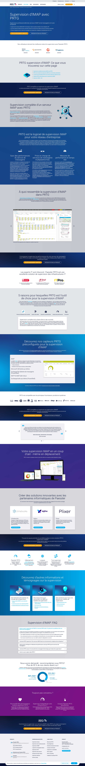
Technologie (22, 7)
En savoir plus (15, 527)
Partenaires (43, 4)
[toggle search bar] (74, 4)
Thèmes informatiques (16, 7)
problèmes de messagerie (15, 112)
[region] (42, 763)
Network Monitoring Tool (61, 602)
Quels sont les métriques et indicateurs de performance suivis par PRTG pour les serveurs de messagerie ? (39, 645)
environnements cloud (23, 118)
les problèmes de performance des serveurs (63, 163)
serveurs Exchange (39, 116)
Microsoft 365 (44, 170)
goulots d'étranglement (19, 178)
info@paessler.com (65, 746)
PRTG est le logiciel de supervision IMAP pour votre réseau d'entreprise (46, 72)
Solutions (26, 4)
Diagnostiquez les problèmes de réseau (27, 197)
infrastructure (36, 115)
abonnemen (71, 561)
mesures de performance (24, 169)
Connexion (67, 1)
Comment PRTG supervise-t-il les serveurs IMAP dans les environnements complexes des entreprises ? (41, 641)
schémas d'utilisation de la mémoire (64, 167)
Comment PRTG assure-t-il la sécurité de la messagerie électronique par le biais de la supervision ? (40, 648)
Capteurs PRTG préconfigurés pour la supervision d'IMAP (44, 76)
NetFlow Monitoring (61, 604)
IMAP (16, 361)
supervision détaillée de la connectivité (39, 175)
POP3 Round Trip (38, 605)
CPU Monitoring (60, 605)
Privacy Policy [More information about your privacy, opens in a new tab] (43, 763)
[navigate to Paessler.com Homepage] (13, 4)
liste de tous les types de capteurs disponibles (51, 385)
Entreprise (54, 1)
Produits (20, 4)
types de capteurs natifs (35, 350)
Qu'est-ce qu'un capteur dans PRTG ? (27, 652)
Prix (31, 4)
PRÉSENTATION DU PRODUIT (39, 33)
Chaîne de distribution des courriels (23, 312)
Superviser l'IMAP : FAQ (37, 78)
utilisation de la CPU (64, 166)
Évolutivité (66, 312)
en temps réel (35, 199)
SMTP (26, 323)
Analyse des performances (58, 312)
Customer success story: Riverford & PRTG (20, 603)
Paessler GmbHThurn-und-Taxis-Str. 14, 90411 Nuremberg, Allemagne (67, 743)
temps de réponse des (15, 166)
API (55, 303)
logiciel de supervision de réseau (16, 175)
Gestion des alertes (35, 312)
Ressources (36, 4)
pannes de (30, 301)
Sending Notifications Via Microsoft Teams (20, 605)
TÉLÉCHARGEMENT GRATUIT (19, 33)
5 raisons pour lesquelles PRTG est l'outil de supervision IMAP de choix (46, 74)
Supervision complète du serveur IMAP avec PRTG (43, 71)
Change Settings (65, 763)
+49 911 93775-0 (65, 748)
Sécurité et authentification (46, 312)
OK (74, 763)
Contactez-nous (61, 1)
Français (73, 1)
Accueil (11, 7)
